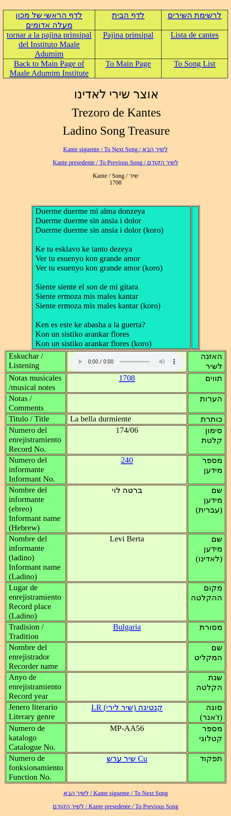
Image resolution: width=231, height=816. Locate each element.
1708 (127, 377)
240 (127, 460)
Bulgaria (127, 626)
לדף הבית (128, 15)
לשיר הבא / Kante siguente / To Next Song (115, 149)
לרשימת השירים (195, 15)
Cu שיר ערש (127, 758)
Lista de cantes (195, 34)
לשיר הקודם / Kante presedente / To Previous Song (115, 162)
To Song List (194, 63)
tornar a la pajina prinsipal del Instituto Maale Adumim (48, 44)
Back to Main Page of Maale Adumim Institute (49, 68)
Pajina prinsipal (128, 34)
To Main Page (128, 63)
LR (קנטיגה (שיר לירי (126, 707)
